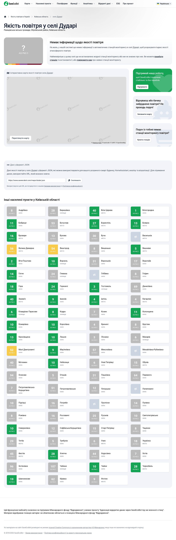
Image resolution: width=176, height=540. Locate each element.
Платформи (62, 3)
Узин (113, 440)
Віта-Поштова (31, 260)
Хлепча (72, 453)
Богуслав (72, 222)
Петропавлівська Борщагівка (31, 389)
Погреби (72, 402)
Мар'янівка (72, 349)
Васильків (155, 235)
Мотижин (31, 362)
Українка (155, 440)
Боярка (155, 222)
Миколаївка (113, 349)
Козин (113, 311)
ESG (118, 3)
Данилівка (155, 286)
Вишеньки (113, 248)
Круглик (155, 324)
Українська (164, 4)
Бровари (31, 235)
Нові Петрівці (113, 362)
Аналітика (89, 3)
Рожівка (31, 415)
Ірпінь (113, 298)
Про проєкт (128, 3)
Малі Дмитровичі (31, 349)
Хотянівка (31, 466)
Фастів (31, 453)
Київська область (41, 17)
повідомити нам (84, 60)
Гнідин (155, 273)
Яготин (113, 478)
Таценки (155, 428)
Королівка (72, 324)
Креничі (113, 324)
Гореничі (72, 286)
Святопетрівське (155, 415)
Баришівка (72, 210)
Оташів (72, 375)
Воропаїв (155, 260)
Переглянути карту (20, 138)
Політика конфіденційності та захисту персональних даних (68, 533)
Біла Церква (113, 210)
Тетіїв (31, 440)
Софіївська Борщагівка (72, 428)
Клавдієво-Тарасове (31, 311)
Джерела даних (97, 142)
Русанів (113, 415)
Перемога (155, 375)
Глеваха (72, 273)
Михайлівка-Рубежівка (155, 349)
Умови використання (33, 533)
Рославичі (72, 415)
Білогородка (155, 210)
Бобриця (31, 222)
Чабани (72, 466)
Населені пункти (45, 3)
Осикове (31, 375)
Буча (113, 235)
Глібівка (113, 273)
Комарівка (31, 324)
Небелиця (72, 362)
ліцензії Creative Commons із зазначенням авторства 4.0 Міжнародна (76, 528)
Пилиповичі (155, 388)
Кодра (72, 311)
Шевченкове (31, 478)
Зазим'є (31, 298)
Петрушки (113, 388)
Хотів (155, 453)
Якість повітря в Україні (20, 17)
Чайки (113, 466)
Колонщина (155, 311)
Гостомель (113, 286)
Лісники (113, 337)
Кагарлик (155, 298)
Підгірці (31, 402)
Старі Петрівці (113, 428)
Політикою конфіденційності (72, 186)
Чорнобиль (155, 466)
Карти (29, 3)
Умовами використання (52, 186)
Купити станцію (143, 140)
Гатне (31, 273)
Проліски (113, 402)
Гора (31, 286)
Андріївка (31, 210)
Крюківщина (31, 337)
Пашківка (113, 375)
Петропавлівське (72, 388)
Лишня (72, 337)
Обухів (155, 362)
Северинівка (31, 428)
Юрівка (72, 478)
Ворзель (72, 260)
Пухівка (155, 402)
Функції (75, 3)
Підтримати (142, 87)
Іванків (72, 298)
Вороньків (113, 260)
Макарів (155, 337)
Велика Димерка (31, 248)
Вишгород (72, 248)
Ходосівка (113, 453)
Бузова (72, 235)
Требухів (72, 440)
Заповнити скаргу (144, 114)
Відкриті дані (105, 3)
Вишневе (155, 248)
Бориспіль (113, 222)
